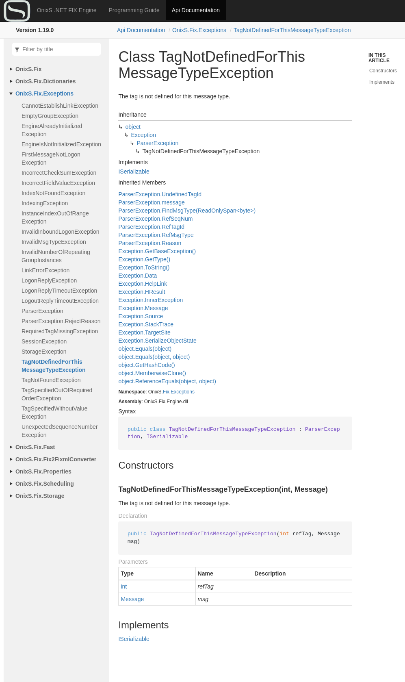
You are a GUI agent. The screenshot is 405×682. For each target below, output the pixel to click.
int (124, 586)
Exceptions (183, 392)
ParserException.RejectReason (61, 321)
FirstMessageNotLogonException (51, 158)
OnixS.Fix (28, 69)
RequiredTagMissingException (60, 331)
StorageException (44, 351)
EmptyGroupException (50, 116)
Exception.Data (137, 275)
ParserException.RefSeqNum (155, 218)
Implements (381, 82)
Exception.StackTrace (145, 324)
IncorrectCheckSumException (59, 172)
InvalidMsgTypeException (54, 242)
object (132, 127)
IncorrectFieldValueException (58, 183)
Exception (143, 135)
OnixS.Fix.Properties (43, 471)
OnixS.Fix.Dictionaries (45, 81)
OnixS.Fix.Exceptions (199, 30)
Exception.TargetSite (144, 332)
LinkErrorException (45, 270)
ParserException (42, 311)
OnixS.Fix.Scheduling (44, 483)
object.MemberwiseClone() (152, 373)
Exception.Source (140, 316)
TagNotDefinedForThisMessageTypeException (292, 30)
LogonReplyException (49, 280)
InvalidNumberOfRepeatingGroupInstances (56, 256)
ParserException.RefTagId (151, 227)
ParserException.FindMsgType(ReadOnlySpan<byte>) (187, 210)
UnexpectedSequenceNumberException (60, 431)
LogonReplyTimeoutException (59, 290)
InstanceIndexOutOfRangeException (55, 217)
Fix (166, 392)
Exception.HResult (141, 292)
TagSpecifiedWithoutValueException (54, 412)
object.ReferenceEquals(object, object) (167, 381)
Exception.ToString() (143, 267)
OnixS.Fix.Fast (35, 447)
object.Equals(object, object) (154, 357)
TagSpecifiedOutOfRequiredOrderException (57, 394)
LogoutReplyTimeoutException (60, 301)
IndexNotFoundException (53, 193)
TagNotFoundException (51, 380)
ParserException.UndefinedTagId (159, 194)
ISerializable (133, 171)
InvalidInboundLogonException (61, 231)
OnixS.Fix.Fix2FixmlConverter (55, 459)
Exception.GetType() (144, 259)
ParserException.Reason (149, 243)
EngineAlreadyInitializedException (52, 130)
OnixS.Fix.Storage (40, 496)
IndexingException (45, 203)
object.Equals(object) (144, 348)
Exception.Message (143, 308)
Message (132, 599)
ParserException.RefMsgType (155, 235)
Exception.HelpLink (142, 283)
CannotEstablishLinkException (60, 105)
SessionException (44, 341)
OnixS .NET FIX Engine (67, 10)
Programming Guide (133, 10)
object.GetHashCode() (146, 365)
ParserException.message (151, 202)
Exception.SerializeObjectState (157, 340)
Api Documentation (196, 10)
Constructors (383, 71)
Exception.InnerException (150, 300)
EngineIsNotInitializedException (61, 144)
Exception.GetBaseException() (157, 251)
